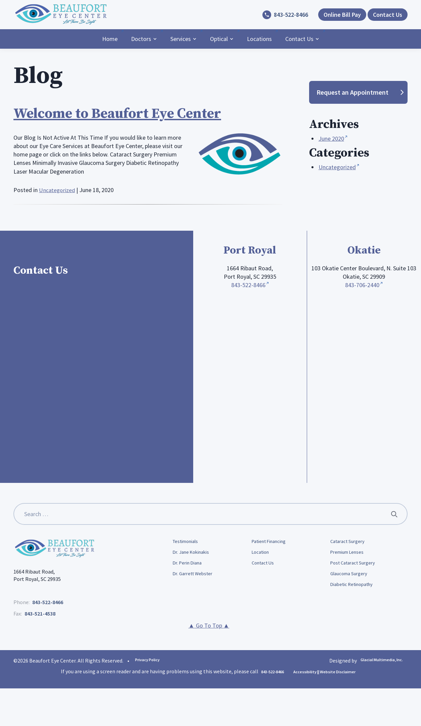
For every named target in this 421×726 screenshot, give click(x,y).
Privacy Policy (151, 660)
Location (262, 553)
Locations (259, 39)
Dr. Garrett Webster (195, 576)
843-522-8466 (291, 14)
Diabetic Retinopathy (355, 588)
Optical (219, 39)
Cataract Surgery (349, 542)
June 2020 (331, 138)
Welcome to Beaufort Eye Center (130, 113)
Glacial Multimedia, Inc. (375, 660)
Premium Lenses (349, 553)
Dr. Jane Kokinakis (193, 553)
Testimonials (188, 542)
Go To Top (208, 625)
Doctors (141, 39)
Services (180, 39)
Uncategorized (57, 190)
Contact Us (299, 39)
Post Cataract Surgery (355, 565)
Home (110, 39)
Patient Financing (272, 542)
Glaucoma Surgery (351, 576)
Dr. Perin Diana (189, 565)
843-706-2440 (362, 285)
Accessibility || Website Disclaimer (328, 671)
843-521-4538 (40, 613)
